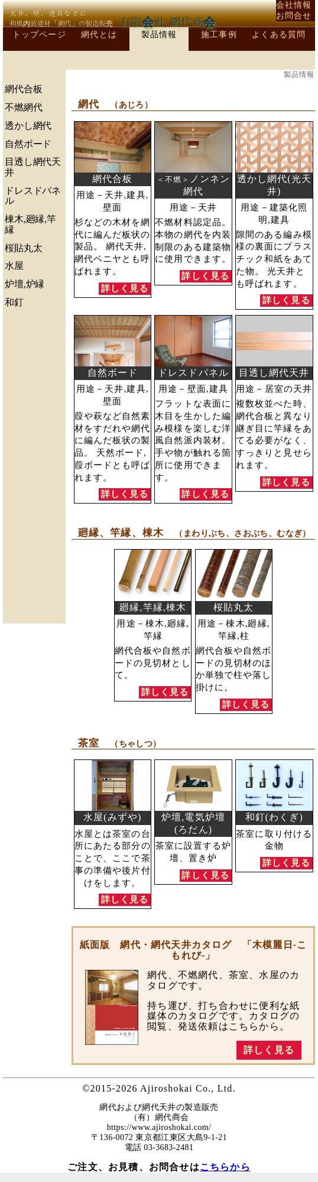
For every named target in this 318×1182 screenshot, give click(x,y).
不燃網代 (23, 107)
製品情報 (159, 34)
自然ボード (28, 144)
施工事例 (219, 34)
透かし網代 (28, 126)
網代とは (99, 34)
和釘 (14, 302)
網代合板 (23, 89)
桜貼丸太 (23, 248)
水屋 (14, 266)
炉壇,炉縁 (24, 284)
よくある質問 (279, 34)
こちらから (225, 1167)
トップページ (39, 34)
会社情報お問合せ (294, 10)
